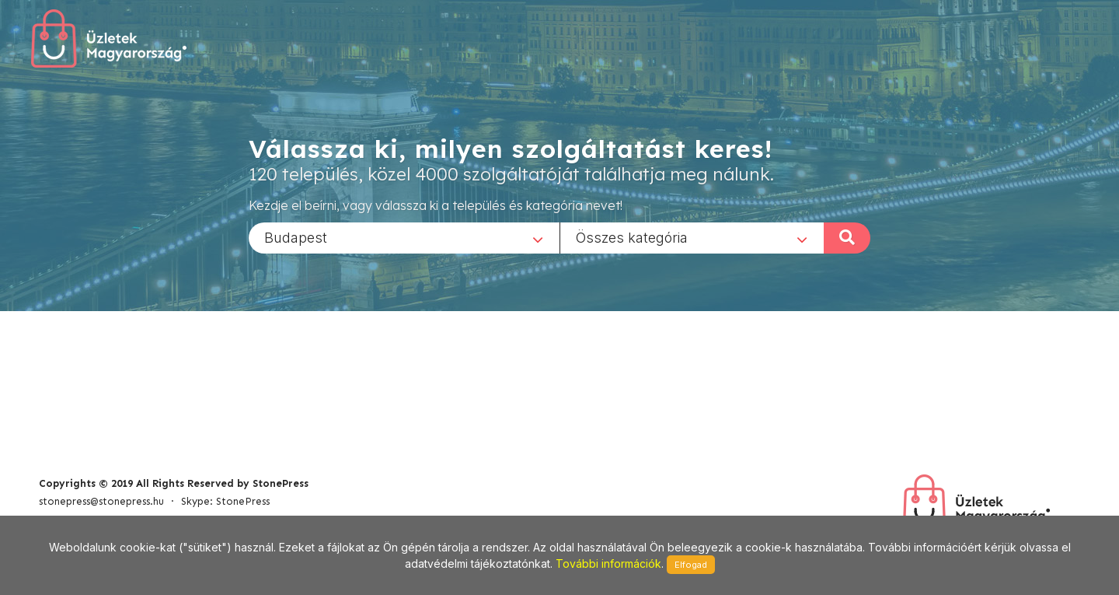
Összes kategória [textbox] (632, 237)
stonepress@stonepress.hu (101, 501)
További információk (608, 563)
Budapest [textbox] (295, 237)
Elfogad (691, 564)
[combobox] (404, 237)
